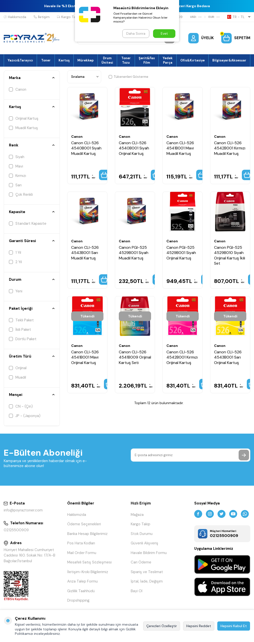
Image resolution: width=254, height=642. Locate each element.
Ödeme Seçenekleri (84, 524)
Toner (46, 60)
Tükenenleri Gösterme (128, 77)
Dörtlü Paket (22, 338)
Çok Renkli (21, 194)
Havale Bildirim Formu (149, 552)
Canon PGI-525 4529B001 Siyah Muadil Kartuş (133, 253)
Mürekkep (85, 60)
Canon (17, 89)
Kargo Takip (68, 17)
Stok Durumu (142, 533)
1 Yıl (15, 252)
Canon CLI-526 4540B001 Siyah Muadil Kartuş (86, 148)
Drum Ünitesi (107, 60)
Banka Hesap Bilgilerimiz (87, 533)
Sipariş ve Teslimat (147, 571)
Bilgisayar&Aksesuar (229, 60)
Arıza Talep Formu (82, 581)
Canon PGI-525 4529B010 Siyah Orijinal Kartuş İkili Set (229, 255)
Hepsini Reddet (198, 626)
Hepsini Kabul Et (234, 626)
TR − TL (238, 17)
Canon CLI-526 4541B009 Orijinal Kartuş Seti (135, 357)
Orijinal (18, 367)
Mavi (16, 166)
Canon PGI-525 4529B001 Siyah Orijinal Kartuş (181, 253)
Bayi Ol (136, 590)
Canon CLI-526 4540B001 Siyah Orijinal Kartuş (134, 148)
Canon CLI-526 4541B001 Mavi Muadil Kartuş (180, 148)
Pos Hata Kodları (81, 543)
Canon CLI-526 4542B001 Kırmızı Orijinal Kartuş (182, 357)
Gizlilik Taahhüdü (81, 590)
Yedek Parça (168, 60)
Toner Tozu (126, 60)
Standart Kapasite (27, 223)
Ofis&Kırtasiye (192, 60)
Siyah (16, 156)
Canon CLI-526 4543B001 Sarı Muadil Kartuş (85, 253)
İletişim (42, 17)
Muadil (17, 377)
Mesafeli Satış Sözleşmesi (89, 562)
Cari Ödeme (141, 562)
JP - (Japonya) (24, 415)
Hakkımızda (15, 17)
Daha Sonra (135, 33)
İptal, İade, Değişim (147, 581)
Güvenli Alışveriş (144, 543)
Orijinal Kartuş (23, 118)
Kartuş (64, 60)
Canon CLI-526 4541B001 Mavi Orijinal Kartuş (85, 357)
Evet (164, 33)
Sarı (15, 185)
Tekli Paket (21, 320)
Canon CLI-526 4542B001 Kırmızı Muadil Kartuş (229, 148)
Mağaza (137, 514)
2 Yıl (15, 261)
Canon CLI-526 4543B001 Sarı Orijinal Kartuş (228, 357)
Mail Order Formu (81, 552)
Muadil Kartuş (23, 127)
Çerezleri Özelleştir (161, 626)
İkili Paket (20, 329)
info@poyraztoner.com (23, 510)
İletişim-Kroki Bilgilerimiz (87, 571)
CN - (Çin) (21, 406)
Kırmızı (17, 175)
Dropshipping (78, 600)
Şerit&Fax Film (147, 60)
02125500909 (16, 530)
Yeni (15, 291)
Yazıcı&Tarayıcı (20, 60)
